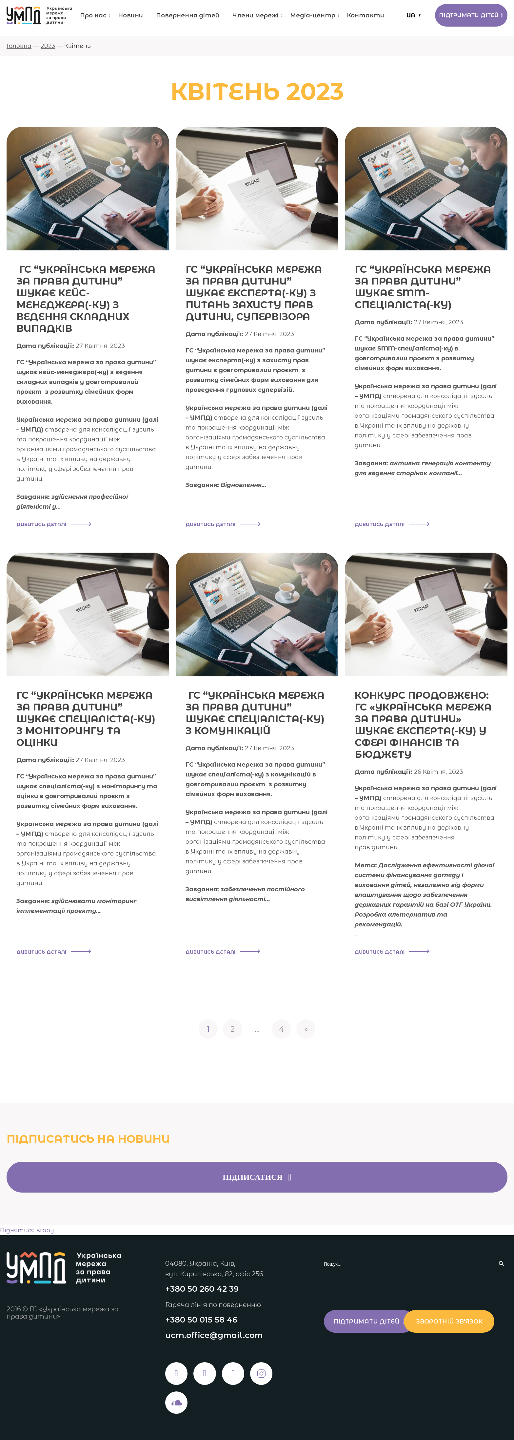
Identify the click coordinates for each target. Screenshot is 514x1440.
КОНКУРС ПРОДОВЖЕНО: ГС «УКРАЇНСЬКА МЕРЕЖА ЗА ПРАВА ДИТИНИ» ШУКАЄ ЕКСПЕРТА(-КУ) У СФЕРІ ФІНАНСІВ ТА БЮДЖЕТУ (425, 724)
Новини (129, 15)
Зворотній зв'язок (370, 1348)
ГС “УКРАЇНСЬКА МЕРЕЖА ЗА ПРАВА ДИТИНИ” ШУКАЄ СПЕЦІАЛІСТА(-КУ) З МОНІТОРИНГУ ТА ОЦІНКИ (87, 719)
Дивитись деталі (53, 525)
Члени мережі (254, 15)
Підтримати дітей (468, 15)
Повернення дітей (186, 15)
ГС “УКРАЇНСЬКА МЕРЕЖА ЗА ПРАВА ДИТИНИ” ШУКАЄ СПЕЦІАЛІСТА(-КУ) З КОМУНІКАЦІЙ (257, 713)
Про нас (92, 15)
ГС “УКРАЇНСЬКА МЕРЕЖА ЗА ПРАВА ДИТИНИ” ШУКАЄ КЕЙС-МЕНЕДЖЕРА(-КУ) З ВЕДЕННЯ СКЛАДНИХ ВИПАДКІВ (87, 298)
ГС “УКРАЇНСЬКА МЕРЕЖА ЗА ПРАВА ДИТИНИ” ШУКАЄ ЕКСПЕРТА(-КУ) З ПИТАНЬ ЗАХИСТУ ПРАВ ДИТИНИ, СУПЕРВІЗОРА (256, 293)
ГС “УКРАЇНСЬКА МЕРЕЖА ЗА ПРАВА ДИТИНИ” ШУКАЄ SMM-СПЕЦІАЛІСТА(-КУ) (425, 287)
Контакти (364, 15)
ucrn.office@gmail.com (214, 1334)
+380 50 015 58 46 (201, 1319)
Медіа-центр (311, 15)
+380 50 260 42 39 (202, 1288)
